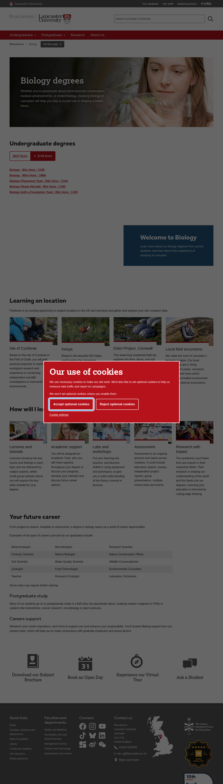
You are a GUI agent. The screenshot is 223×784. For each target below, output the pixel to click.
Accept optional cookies (71, 404)
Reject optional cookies (117, 404)
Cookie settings (58, 414)
